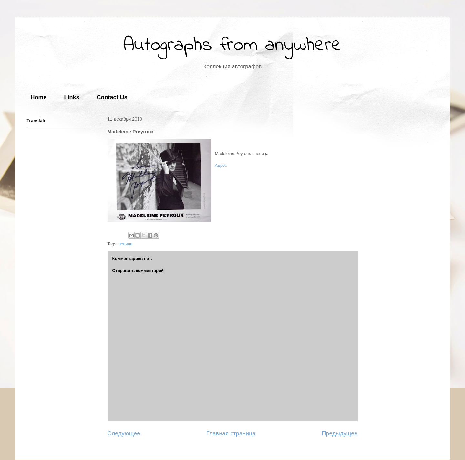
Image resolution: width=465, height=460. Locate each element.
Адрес (221, 165)
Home (39, 97)
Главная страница (231, 433)
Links (71, 97)
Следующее (124, 433)
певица (125, 243)
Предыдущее (339, 433)
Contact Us (112, 97)
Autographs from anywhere (232, 45)
